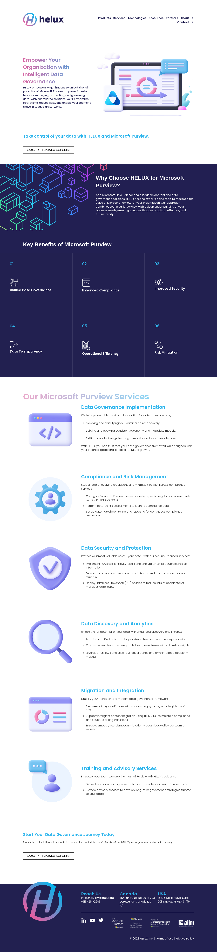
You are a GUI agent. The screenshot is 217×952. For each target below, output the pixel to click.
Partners (172, 18)
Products (104, 18)
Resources (156, 18)
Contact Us (185, 22)
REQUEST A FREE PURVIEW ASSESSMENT (49, 150)
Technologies (137, 18)
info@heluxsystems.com (97, 897)
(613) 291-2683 (90, 901)
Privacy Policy (184, 938)
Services (119, 18)
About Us (186, 18)
